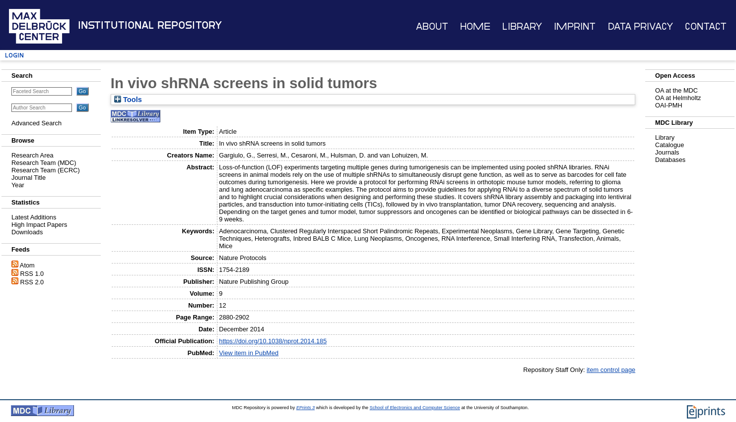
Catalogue (669, 145)
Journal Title (28, 177)
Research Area (32, 155)
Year (17, 185)
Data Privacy (640, 26)
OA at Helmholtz (678, 98)
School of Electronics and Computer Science (415, 407)
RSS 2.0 (32, 282)
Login (14, 55)
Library (522, 26)
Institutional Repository (150, 25)
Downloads (27, 232)
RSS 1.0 (32, 273)
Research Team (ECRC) (45, 170)
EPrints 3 (305, 407)
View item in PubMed (248, 353)
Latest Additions (33, 217)
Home (475, 26)
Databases (670, 159)
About (432, 26)
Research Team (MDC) (43, 162)
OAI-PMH (668, 105)
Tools (128, 100)
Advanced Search (36, 123)
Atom (27, 265)
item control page (611, 369)
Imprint (575, 26)
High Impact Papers (39, 224)
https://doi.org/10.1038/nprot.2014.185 (273, 341)
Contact (706, 26)
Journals (667, 152)
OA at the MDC (676, 90)
